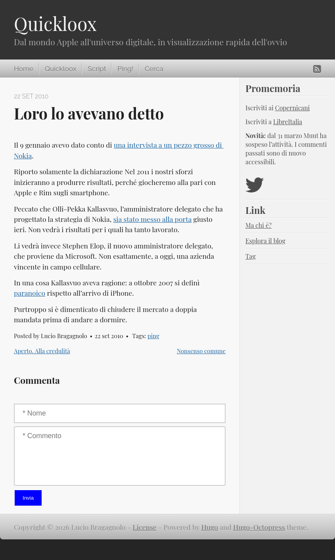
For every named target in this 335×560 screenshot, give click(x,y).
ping (153, 336)
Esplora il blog (265, 241)
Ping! (125, 69)
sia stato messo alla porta (152, 218)
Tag (250, 256)
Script (97, 69)
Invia (28, 498)
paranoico (29, 292)
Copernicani (292, 108)
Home (23, 69)
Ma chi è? (258, 225)
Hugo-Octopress (259, 526)
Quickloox (55, 23)
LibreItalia (287, 121)
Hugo (209, 526)
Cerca (154, 69)
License (145, 526)
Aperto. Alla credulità (42, 351)
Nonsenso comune (201, 351)
